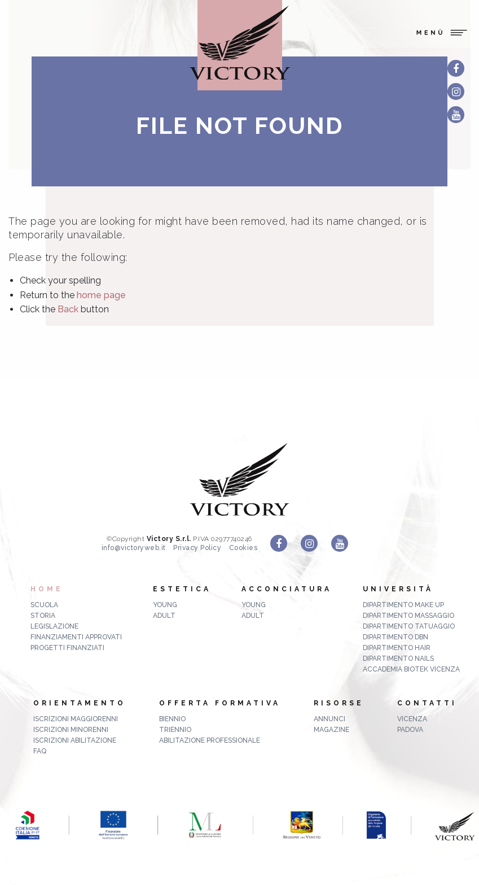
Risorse (339, 703)
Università (398, 589)
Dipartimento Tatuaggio (409, 626)
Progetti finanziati (67, 648)
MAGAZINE (331, 730)
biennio (172, 719)
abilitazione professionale (209, 740)
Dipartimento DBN (395, 637)
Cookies (243, 548)
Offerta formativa (219, 703)
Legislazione (54, 626)
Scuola (44, 605)
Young (165, 605)
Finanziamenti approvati (76, 637)
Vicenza (412, 719)
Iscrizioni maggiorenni (75, 719)
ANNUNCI (329, 719)
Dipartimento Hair (396, 648)
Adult (164, 616)
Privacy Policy (197, 548)
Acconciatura (286, 589)
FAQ (39, 751)
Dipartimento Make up (403, 605)
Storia (42, 616)
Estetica (182, 589)
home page (101, 295)
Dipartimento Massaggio (408, 616)
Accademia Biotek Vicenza (411, 669)
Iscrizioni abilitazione (74, 740)
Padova (410, 730)
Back (68, 309)
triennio (175, 730)
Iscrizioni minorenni (70, 730)
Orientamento (79, 703)
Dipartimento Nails (398, 658)
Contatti (427, 703)
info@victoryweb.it (134, 548)
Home (46, 589)
